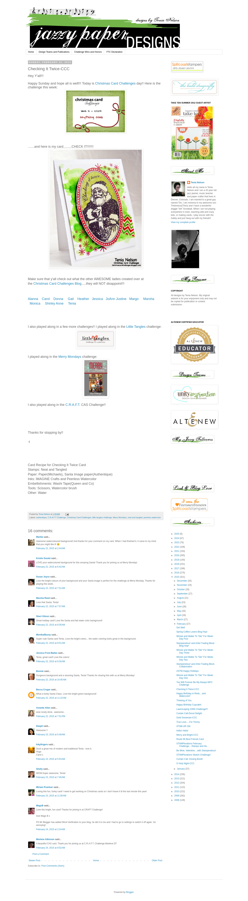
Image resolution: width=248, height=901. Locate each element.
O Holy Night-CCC (185, 763)
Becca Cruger (43, 689)
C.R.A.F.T (72, 405)
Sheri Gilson (42, 616)
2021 (177, 551)
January (181, 768)
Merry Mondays (69, 357)
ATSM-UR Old (183, 726)
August (180, 598)
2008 (177, 800)
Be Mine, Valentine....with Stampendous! (196, 750)
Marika (40, 537)
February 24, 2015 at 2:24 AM (50, 829)
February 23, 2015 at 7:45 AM (50, 777)
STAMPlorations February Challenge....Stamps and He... (192, 744)
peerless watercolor (152, 517)
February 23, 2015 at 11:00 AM (51, 795)
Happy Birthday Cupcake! (188, 704)
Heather (83, 299)
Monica (35, 303)
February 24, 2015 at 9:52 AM (50, 847)
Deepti (39, 726)
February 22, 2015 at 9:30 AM (50, 661)
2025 (177, 534)
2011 (177, 787)
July (179, 602)
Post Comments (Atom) (52, 866)
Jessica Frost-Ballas (47, 653)
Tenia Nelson (197, 182)
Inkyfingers (42, 744)
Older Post (157, 860)
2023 (177, 542)
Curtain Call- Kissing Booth (189, 759)
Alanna (33, 299)
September (182, 593)
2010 (177, 791)
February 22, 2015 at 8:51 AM (50, 643)
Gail (71, 299)
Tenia (72, 303)
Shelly (39, 769)
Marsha (149, 299)
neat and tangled (135, 517)
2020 (177, 555)
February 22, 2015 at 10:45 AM (51, 679)
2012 (177, 782)
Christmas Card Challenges (115, 83)
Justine (121, 299)
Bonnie (40, 671)
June (179, 606)
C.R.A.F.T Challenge (57, 517)
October (181, 589)
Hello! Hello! (182, 730)
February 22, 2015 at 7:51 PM (50, 716)
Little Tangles (136, 327)
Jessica (97, 299)
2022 (177, 547)
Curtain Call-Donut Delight (189, 713)
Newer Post (34, 860)
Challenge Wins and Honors (88, 52)
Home (31, 52)
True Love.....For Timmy (188, 722)
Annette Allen (43, 708)
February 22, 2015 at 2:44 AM (50, 548)
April (179, 615)
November (182, 585)
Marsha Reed (43, 598)
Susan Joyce (43, 576)
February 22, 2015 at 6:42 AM (50, 566)
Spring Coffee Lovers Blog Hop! (191, 631)
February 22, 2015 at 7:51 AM (50, 588)
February (181, 624)
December (182, 580)
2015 (177, 577)
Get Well (180, 627)
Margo (134, 299)
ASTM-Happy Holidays (187, 671)
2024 (177, 538)
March (180, 619)
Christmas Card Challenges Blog (57, 283)
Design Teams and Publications (54, 52)
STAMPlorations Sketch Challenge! (193, 755)
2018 (177, 564)
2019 (177, 559)
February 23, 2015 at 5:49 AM (50, 734)
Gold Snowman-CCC (186, 717)
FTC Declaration (114, 52)
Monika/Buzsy (43, 634)
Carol (46, 299)
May (179, 611)
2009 (177, 795)
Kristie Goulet (43, 558)
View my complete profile (183, 222)
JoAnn (110, 299)
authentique (41, 517)
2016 (177, 572)
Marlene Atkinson (45, 839)
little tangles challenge (102, 517)
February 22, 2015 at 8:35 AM (50, 625)
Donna (58, 299)
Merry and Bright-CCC (187, 735)
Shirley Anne (55, 303)
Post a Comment (41, 854)
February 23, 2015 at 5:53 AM (50, 759)
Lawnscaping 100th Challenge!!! (192, 709)
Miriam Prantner (44, 787)
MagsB (39, 805)
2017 (177, 568)
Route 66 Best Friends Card (190, 739)
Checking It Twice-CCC (187, 689)
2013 (177, 778)
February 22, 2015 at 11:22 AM (51, 698)
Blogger (130, 892)
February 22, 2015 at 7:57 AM (50, 606)
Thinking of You (183, 700)
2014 (177, 774)
